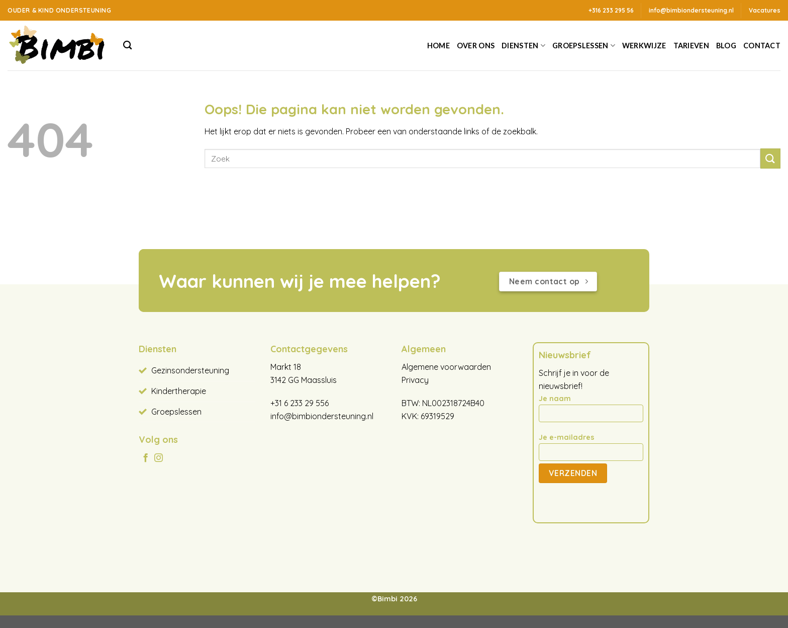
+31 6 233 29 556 (299, 403)
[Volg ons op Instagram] (158, 458)
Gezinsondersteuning (190, 370)
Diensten (523, 45)
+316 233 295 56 (611, 10)
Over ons (476, 45)
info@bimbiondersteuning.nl (321, 416)
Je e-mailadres (591, 450)
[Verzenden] (770, 158)
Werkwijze (644, 45)
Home (438, 45)
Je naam (591, 411)
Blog (726, 45)
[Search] (127, 45)
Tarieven (691, 45)
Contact (761, 45)
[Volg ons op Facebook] (145, 458)
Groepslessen (583, 45)
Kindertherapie (178, 391)
